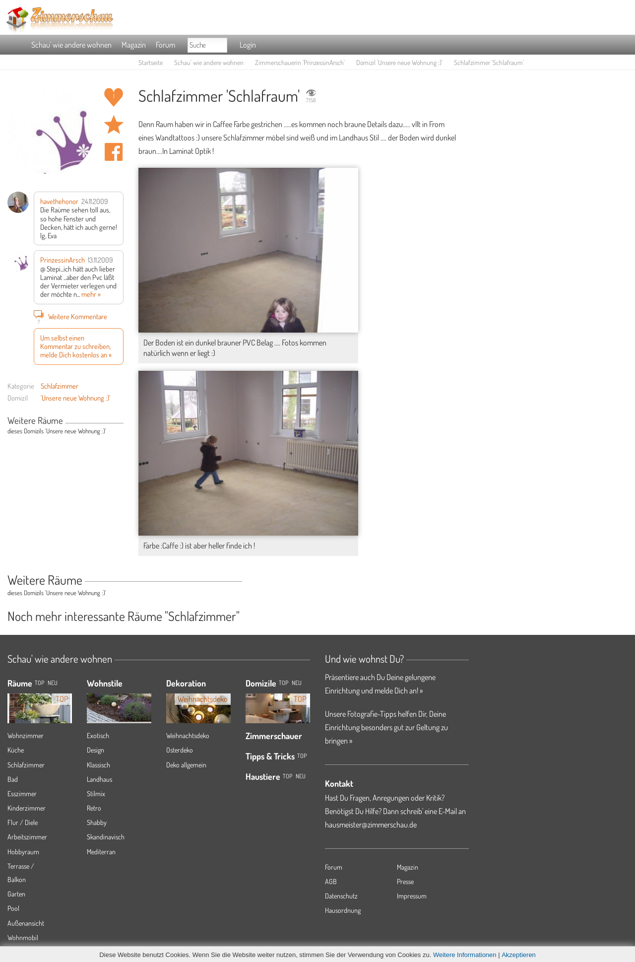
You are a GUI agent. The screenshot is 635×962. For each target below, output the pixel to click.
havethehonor (59, 201)
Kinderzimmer (26, 808)
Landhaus (99, 779)
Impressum (412, 896)
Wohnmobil (22, 937)
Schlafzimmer (59, 385)
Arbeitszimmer (27, 836)
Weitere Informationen (465, 955)
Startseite (150, 62)
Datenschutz (341, 896)
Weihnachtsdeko (187, 735)
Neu (297, 683)
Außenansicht (25, 923)
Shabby (97, 822)
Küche (15, 750)
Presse (405, 881)
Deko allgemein (186, 764)
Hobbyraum (23, 851)
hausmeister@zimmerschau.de (371, 824)
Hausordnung (343, 910)
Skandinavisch (106, 836)
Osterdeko (179, 750)
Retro (94, 808)
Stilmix (96, 793)
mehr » (91, 293)
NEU (53, 683)
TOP (39, 683)
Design (95, 750)
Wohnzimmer (25, 735)
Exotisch (98, 735)
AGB (331, 881)
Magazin (134, 45)
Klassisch (98, 764)
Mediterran (101, 851)
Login (248, 45)
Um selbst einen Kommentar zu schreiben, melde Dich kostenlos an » (76, 346)
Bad (12, 779)
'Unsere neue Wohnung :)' (75, 397)
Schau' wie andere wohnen (71, 45)
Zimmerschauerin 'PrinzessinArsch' (300, 62)
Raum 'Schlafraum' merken (114, 125)
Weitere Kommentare (70, 316)
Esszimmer (22, 793)
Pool (13, 908)
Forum (165, 45)
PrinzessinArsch (62, 259)
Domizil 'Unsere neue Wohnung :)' (399, 62)
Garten (16, 894)
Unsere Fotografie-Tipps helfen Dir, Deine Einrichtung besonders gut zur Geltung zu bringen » (386, 727)
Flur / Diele (22, 822)
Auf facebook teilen (114, 152)
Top (283, 683)
